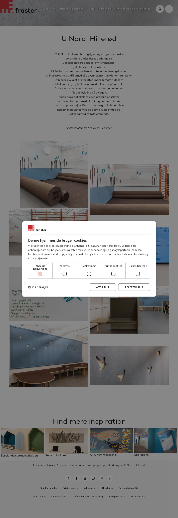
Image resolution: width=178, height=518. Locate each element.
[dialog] (89, 259)
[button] (38, 287)
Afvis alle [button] (102, 287)
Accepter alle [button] (134, 287)
